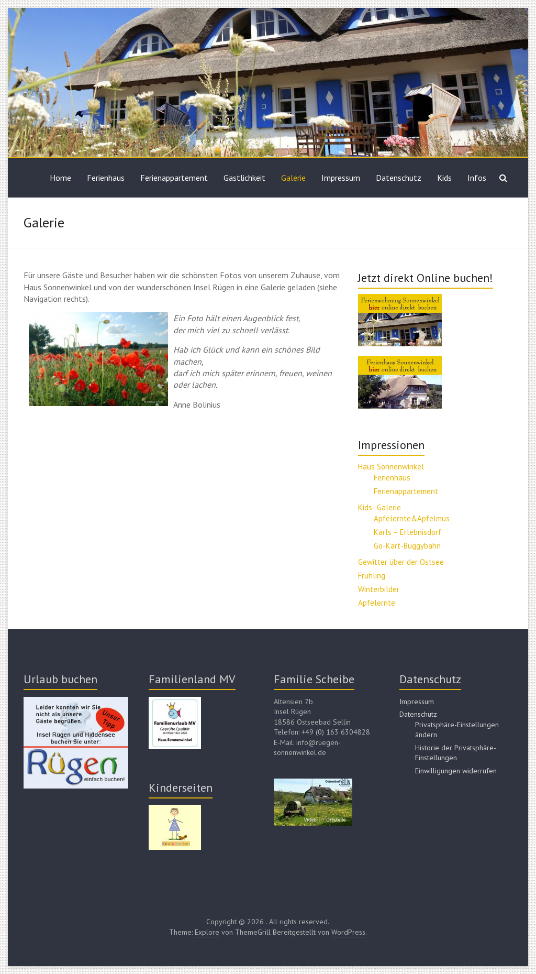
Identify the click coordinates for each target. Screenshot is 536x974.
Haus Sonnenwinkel (391, 467)
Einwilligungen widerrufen (456, 770)
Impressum (340, 177)
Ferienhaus (106, 177)
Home (60, 177)
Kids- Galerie (379, 507)
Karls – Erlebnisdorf (407, 532)
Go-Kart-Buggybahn (407, 546)
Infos (476, 177)
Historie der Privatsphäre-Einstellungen (455, 753)
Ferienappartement (174, 177)
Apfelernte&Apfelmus (412, 518)
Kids (444, 177)
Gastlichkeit (244, 177)
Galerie (293, 177)
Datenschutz (398, 177)
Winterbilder (378, 589)
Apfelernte (376, 603)
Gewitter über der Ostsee (401, 562)
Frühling (371, 576)
